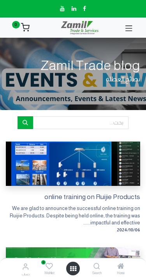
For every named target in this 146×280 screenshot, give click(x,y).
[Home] (120, 267)
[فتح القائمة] (73, 268)
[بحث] (25, 123)
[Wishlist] (49, 266)
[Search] (96, 267)
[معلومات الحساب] (25, 266)
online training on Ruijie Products (92, 197)
